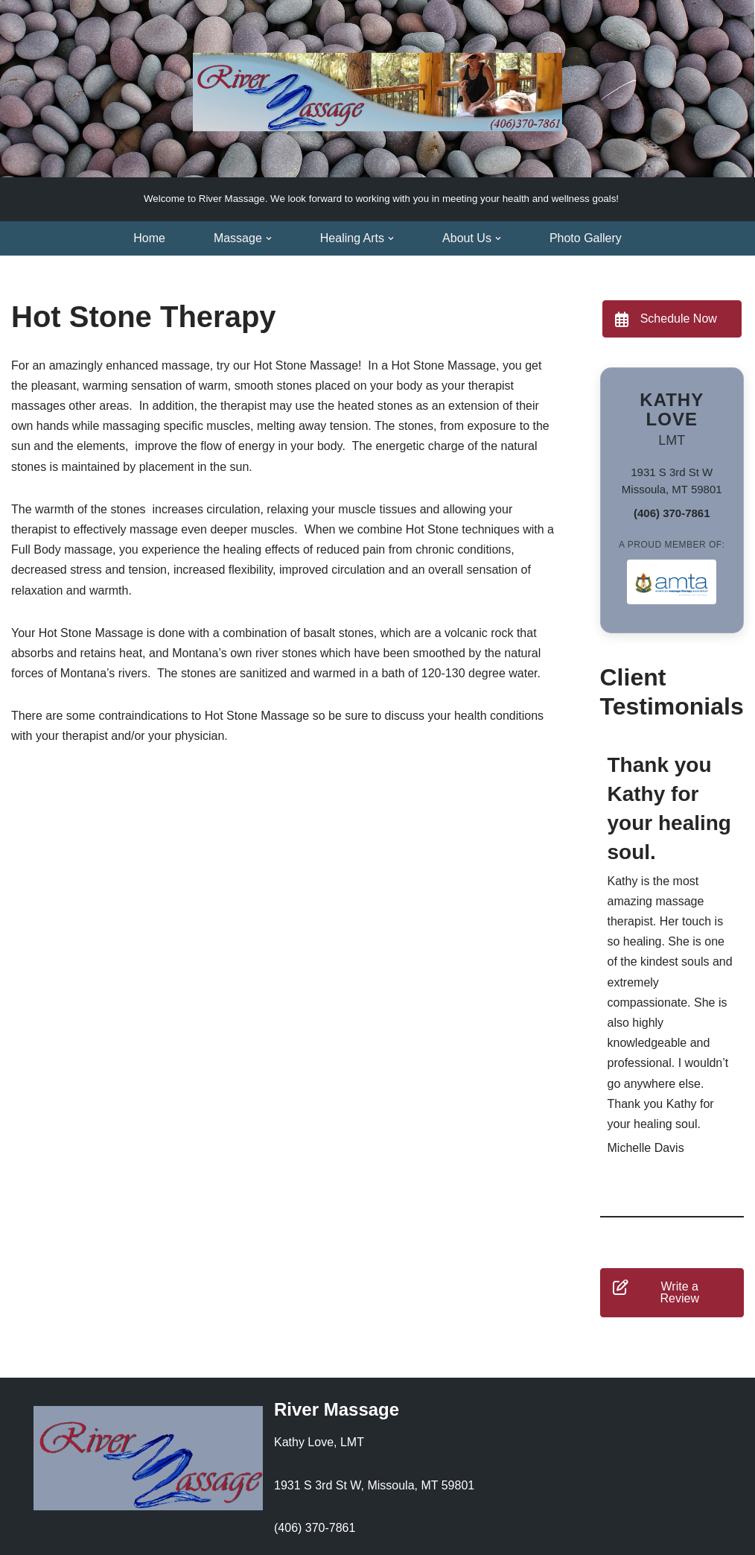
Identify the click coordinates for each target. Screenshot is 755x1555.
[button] (269, 238)
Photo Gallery (585, 238)
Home (149, 238)
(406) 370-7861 (672, 513)
